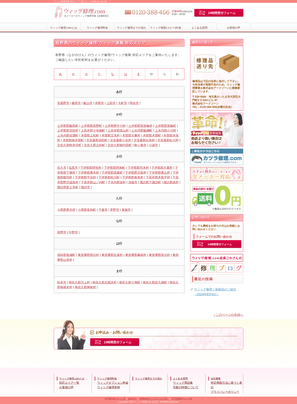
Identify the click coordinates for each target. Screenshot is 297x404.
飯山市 (87, 103)
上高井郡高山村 (118, 130)
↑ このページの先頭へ (228, 314)
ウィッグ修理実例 (108, 387)
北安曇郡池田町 (97, 140)
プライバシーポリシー (225, 391)
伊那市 (99, 103)
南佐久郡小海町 (129, 282)
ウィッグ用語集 (183, 382)
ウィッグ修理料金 (97, 27)
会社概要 (216, 378)
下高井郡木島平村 (158, 177)
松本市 (61, 282)
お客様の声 (233, 27)
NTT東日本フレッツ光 (115, 398)
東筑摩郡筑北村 (159, 255)
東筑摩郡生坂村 (112, 255)
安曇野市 (63, 103)
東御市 (126, 209)
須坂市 (132, 182)
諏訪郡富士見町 (67, 187)
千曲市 (103, 209)
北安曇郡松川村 (168, 140)
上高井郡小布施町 (93, 130)
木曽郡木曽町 (152, 135)
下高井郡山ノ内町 (93, 182)
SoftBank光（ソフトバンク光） (154, 398)
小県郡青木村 (66, 209)
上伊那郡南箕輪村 (140, 125)
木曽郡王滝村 (111, 135)
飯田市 (76, 103)
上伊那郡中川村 (115, 125)
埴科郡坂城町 (66, 255)
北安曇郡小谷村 (120, 140)
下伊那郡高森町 (112, 172)
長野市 (61, 232)
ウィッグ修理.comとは (63, 27)
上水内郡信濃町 (67, 135)
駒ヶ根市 (140, 145)
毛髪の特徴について (186, 387)
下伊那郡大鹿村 (162, 167)
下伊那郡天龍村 (135, 172)
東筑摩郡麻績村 (135, 255)
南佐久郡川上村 (79, 282)
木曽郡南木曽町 (73, 140)
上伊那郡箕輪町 (165, 125)
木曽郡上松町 (90, 135)
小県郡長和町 (87, 209)
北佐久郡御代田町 (120, 145)
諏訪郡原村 (171, 182)
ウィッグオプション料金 (112, 382)
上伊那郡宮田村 (67, 130)
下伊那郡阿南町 (114, 167)
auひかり (132, 398)
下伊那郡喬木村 (88, 172)
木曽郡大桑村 (131, 135)
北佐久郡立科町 (94, 145)
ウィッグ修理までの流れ (131, 27)
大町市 (122, 103)
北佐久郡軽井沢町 (69, 145)
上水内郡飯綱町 (141, 130)
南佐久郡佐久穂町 (155, 282)
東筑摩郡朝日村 (88, 255)
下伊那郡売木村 (138, 167)
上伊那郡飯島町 (67, 125)
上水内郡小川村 (165, 130)
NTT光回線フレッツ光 (181, 398)
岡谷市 (134, 103)
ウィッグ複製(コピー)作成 (165, 27)
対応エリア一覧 (69, 382)
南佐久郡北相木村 (104, 282)
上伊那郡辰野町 (91, 125)
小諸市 (153, 145)
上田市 (111, 103)
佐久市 (61, 167)
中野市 (73, 232)
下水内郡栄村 (117, 182)
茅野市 (114, 209)
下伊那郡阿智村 (91, 167)
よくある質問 (199, 27)
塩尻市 (73, 167)
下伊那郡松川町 (109, 177)
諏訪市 (85, 187)
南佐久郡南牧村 (85, 287)
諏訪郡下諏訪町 (150, 182)
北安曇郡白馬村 (144, 140)
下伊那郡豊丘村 (159, 172)
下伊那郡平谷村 (85, 177)
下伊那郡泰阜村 (132, 177)
